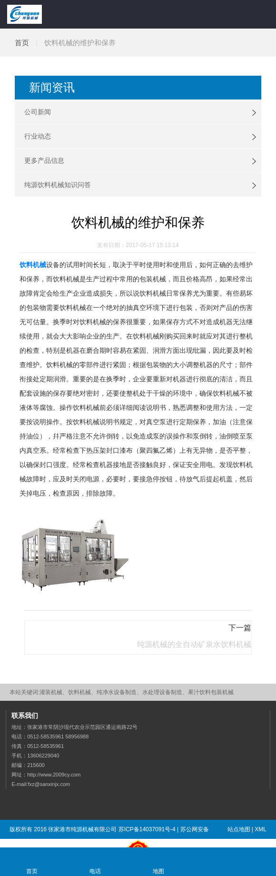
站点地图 (238, 829)
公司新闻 (37, 112)
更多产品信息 (44, 160)
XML (260, 829)
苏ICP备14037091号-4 (147, 829)
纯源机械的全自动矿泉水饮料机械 (194, 644)
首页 (22, 43)
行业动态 (37, 136)
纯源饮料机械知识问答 (57, 185)
